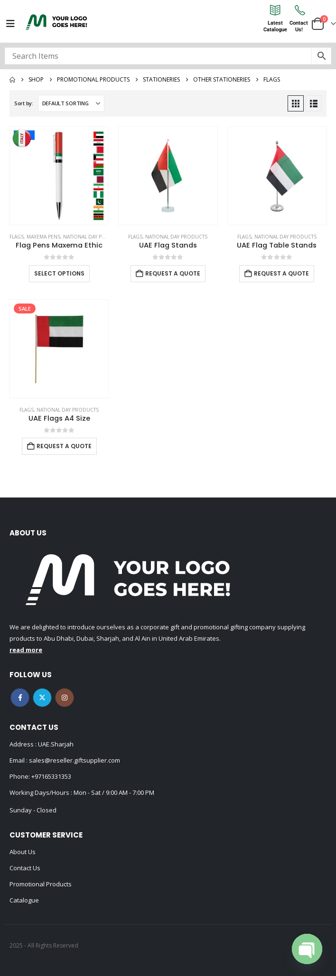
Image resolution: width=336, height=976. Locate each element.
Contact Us (24, 868)
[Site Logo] (56, 22)
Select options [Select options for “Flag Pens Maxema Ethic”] (59, 273)
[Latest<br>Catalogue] (275, 10)
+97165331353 (51, 776)
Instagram (64, 697)
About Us (22, 851)
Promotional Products (40, 884)
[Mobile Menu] (10, 24)
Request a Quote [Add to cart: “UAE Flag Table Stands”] (281, 273)
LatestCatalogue (275, 26)
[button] (296, 103)
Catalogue (24, 900)
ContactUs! (298, 26)
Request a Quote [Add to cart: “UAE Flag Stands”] (172, 273)
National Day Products (94, 236)
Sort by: (23, 103)
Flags (16, 236)
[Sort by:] (71, 103)
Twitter (42, 697)
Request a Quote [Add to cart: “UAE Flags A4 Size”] (64, 446)
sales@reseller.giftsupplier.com (74, 760)
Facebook (19, 697)
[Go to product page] (59, 176)
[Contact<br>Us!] (299, 10)
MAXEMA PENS (43, 236)
